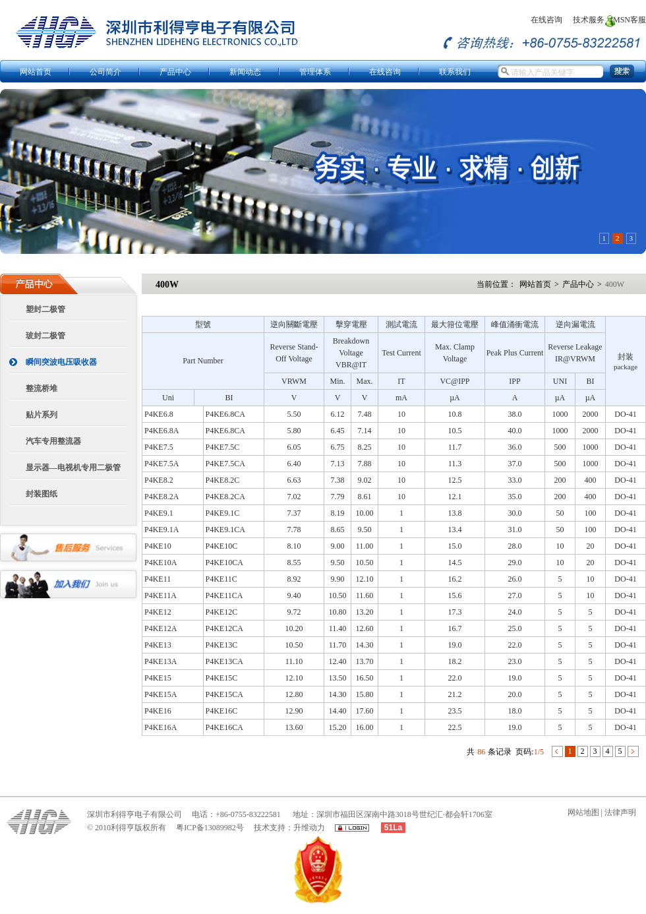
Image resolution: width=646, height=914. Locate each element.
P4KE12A (160, 628)
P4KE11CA (224, 595)
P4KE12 (157, 612)
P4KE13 (157, 645)
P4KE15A (160, 694)
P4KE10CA (224, 562)
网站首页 (535, 284)
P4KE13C (222, 645)
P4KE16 (157, 711)
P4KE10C (222, 546)
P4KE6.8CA (225, 414)
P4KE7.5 (158, 447)
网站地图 (583, 812)
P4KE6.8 (158, 414)
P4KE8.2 (158, 480)
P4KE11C (221, 579)
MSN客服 (628, 19)
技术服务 (587, 19)
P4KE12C (222, 612)
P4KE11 (157, 579)
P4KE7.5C (223, 447)
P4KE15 (157, 678)
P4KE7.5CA (225, 463)
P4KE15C (222, 678)
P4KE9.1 (158, 513)
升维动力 (309, 827)
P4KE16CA (224, 727)
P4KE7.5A (161, 463)
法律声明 (619, 812)
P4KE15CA (224, 694)
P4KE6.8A (161, 430)
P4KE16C (222, 711)
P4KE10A (160, 562)
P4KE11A (160, 595)
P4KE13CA (224, 661)
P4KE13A (160, 661)
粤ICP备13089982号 (210, 827)
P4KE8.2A (161, 496)
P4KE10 (157, 546)
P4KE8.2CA (225, 496)
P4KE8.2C (223, 480)
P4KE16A (160, 727)
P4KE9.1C (223, 513)
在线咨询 (545, 19)
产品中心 (578, 284)
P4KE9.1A (161, 529)
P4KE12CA (224, 628)
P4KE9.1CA (225, 529)
